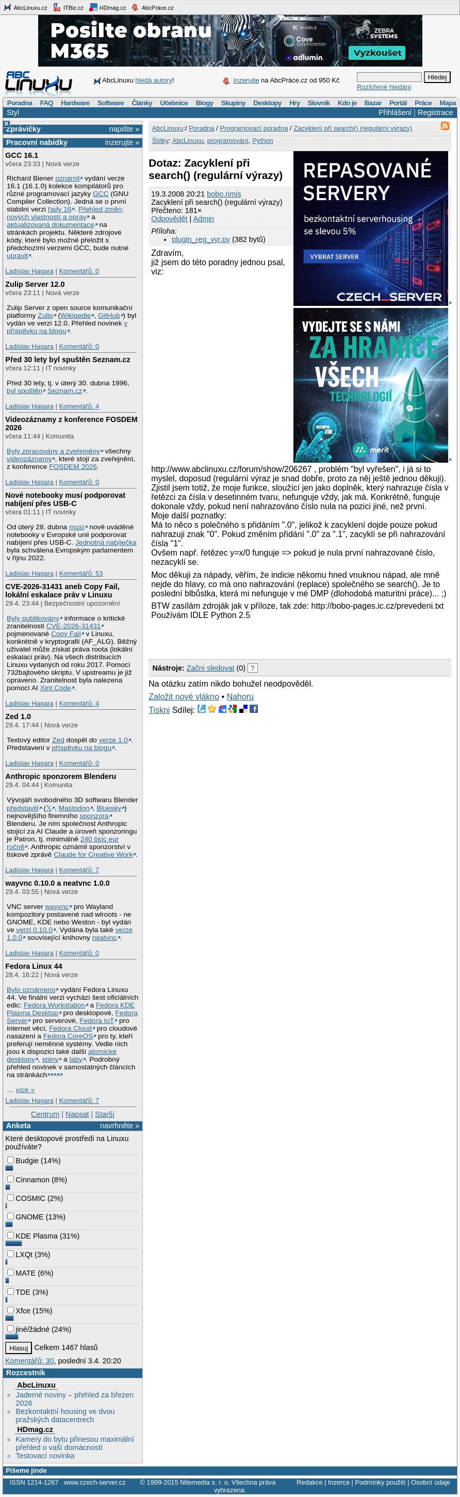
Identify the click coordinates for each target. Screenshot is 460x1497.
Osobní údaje (430, 1482)
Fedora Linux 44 (33, 966)
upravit (17, 255)
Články (142, 103)
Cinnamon (28, 1180)
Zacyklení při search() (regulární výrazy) (352, 128)
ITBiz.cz (68, 7)
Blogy (204, 103)
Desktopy (267, 103)
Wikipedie (75, 315)
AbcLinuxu (36, 1385)
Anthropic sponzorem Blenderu (60, 776)
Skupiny (233, 103)
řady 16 (60, 209)
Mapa (447, 103)
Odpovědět (169, 219)
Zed (58, 740)
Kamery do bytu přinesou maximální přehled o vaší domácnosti (74, 1443)
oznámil (67, 178)
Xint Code (55, 688)
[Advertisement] (269, 638)
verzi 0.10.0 (34, 930)
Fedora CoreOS (68, 1036)
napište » (124, 129)
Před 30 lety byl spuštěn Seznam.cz (67, 359)
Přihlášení (395, 112)
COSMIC (26, 1198)
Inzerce (339, 1482)
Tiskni (159, 710)
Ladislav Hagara (29, 271)
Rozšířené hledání (384, 87)
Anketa (18, 1125)
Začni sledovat (211, 668)
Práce (423, 103)
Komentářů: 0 (79, 271)
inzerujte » (122, 142)
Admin (204, 219)
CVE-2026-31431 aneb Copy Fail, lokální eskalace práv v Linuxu (62, 590)
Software (110, 103)
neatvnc (104, 937)
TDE (18, 1292)
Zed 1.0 (18, 716)
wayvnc (57, 906)
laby (76, 1059)
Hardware (75, 103)
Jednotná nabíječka (106, 542)
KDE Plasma (32, 1236)
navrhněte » (119, 1125)
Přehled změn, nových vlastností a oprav (65, 213)
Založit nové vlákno (184, 696)
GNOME (25, 1217)
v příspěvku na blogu (67, 327)
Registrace (435, 112)
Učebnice (174, 103)
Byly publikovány (33, 618)
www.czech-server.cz (94, 1482)
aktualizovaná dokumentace (50, 225)
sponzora (93, 816)
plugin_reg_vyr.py (201, 239)
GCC (100, 194)
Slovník (319, 103)
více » (25, 1090)
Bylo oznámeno (31, 990)
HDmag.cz (107, 7)
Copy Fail (66, 634)
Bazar (373, 103)
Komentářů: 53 (81, 573)
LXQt (19, 1254)
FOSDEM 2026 (73, 466)
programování (228, 140)
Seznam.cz (65, 391)
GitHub (109, 315)
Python (262, 140)
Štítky (160, 140)
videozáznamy (29, 459)
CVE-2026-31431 (73, 626)
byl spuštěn (24, 391)
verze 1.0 (113, 740)
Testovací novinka (44, 1456)
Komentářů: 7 (79, 870)
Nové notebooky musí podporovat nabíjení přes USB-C (65, 499)
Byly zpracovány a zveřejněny (53, 451)
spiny (50, 1059)
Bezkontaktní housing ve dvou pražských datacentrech (64, 1415)
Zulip (45, 315)
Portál (398, 103)
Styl (13, 112)
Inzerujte (246, 80)
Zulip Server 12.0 (34, 284)
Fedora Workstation (54, 1005)
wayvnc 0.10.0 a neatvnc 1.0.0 (57, 883)
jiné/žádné (28, 1329)
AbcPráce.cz (152, 7)
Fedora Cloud (70, 1028)
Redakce (310, 1482)
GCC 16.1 (21, 155)
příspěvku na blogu (81, 748)
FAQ (46, 103)
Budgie (23, 1161)
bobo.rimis (224, 194)
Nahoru (240, 696)
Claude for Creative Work (93, 854)
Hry (294, 103)
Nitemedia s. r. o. (204, 1482)
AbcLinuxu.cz (25, 7)
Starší (104, 1114)
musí (77, 527)
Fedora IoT (96, 1020)
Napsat (77, 1114)
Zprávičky (23, 129)
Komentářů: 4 (79, 406)
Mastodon (74, 808)
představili (23, 808)
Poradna (19, 103)
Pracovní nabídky (37, 142)
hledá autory (153, 80)
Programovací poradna (254, 128)
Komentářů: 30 (29, 1361)
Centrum (45, 1114)
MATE (21, 1273)
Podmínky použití (380, 1482)
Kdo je (347, 103)
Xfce (18, 1311)
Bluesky (108, 808)
